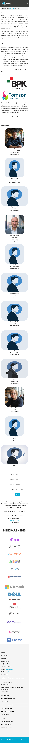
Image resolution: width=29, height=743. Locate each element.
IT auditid (5, 701)
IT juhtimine (5, 695)
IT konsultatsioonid (7, 705)
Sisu (12, 489)
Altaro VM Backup (7, 721)
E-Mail (12, 479)
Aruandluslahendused (8, 711)
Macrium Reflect (7, 724)
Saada (17, 494)
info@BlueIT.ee (9, 669)
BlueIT (13, 739)
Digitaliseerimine (7, 708)
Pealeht (11, 8)
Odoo (4, 718)
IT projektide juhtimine (8, 698)
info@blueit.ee (14, 520)
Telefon (12, 484)
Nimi (12, 474)
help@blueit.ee (8, 672)
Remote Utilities (7, 727)
